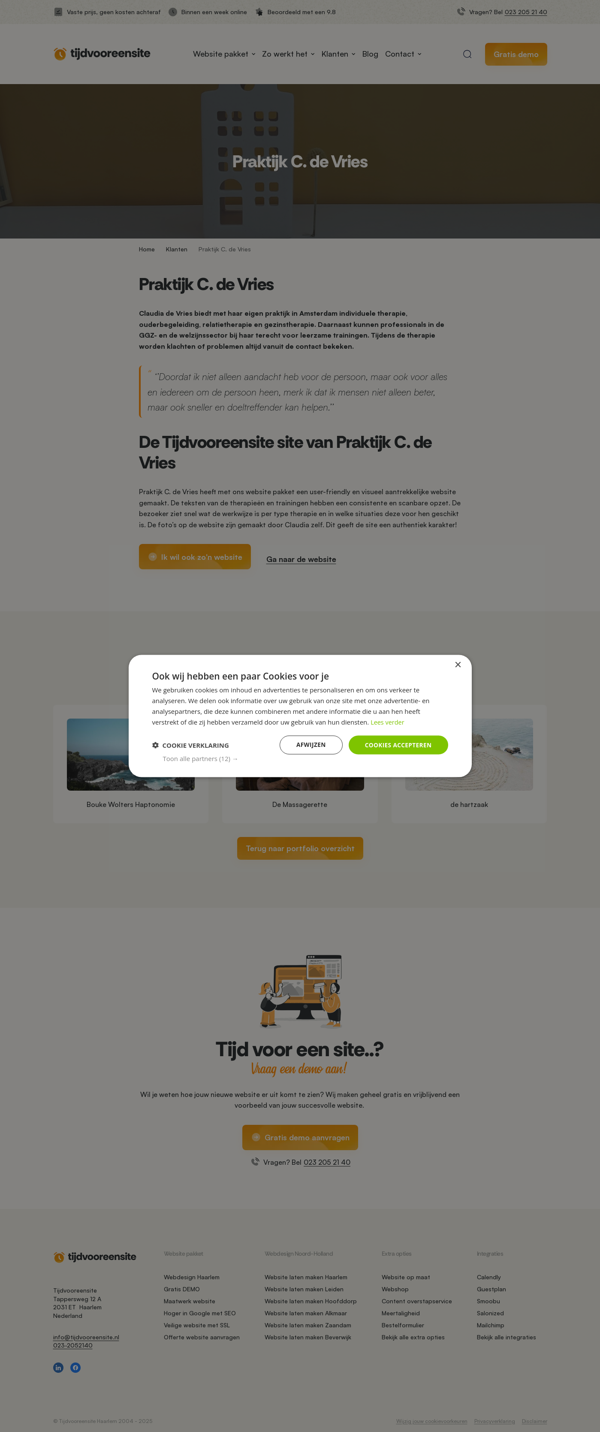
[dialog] (300, 716)
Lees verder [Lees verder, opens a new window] (388, 721)
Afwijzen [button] (309, 744)
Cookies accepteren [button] (397, 744)
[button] (305, 758)
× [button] (458, 665)
